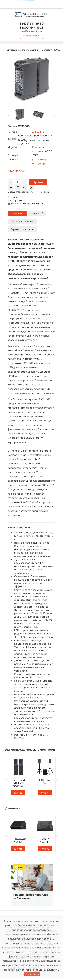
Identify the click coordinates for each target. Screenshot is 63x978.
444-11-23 (32, 27)
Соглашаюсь (32, 974)
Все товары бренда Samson (35, 135)
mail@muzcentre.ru (31, 31)
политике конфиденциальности (39, 969)
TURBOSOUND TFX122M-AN (19, 840)
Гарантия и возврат (22, 229)
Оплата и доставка (22, 221)
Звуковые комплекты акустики (23, 49)
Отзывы (37, 213)
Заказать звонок (31, 35)
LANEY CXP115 (44, 840)
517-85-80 (32, 23)
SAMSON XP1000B (27, 203)
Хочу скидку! (14, 196)
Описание (17, 213)
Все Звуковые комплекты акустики (33, 142)
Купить (38, 182)
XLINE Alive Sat (45, 781)
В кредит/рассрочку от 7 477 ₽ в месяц (28, 191)
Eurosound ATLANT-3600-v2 (18, 783)
